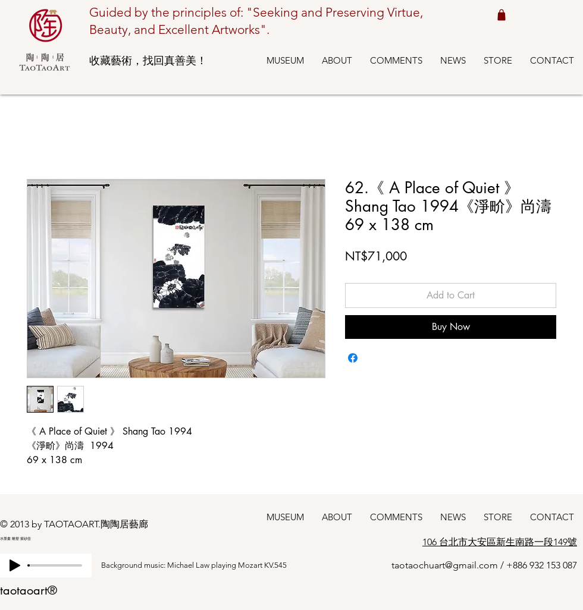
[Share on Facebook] (353, 358)
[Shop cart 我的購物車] (501, 14)
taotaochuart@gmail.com (444, 565)
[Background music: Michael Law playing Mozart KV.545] (205, 565)
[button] (285, 60)
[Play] (15, 565)
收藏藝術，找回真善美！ (148, 60)
